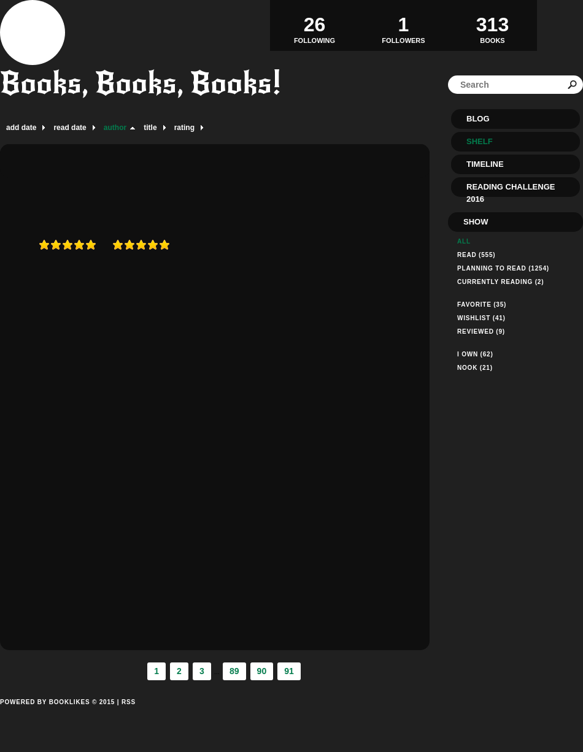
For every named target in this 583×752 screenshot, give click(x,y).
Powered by (57, 715)
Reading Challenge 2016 (510, 189)
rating (184, 127)
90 (262, 671)
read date (69, 127)
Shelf (479, 141)
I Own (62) (475, 354)
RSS (129, 702)
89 (234, 671)
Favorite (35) (481, 304)
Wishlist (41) (481, 318)
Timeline (485, 164)
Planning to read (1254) (503, 268)
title (150, 127)
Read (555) (476, 254)
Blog (478, 118)
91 (289, 671)
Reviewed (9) (481, 331)
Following (314, 25)
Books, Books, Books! (140, 83)
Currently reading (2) (500, 281)
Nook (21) (475, 367)
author (115, 127)
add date (21, 127)
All (464, 241)
